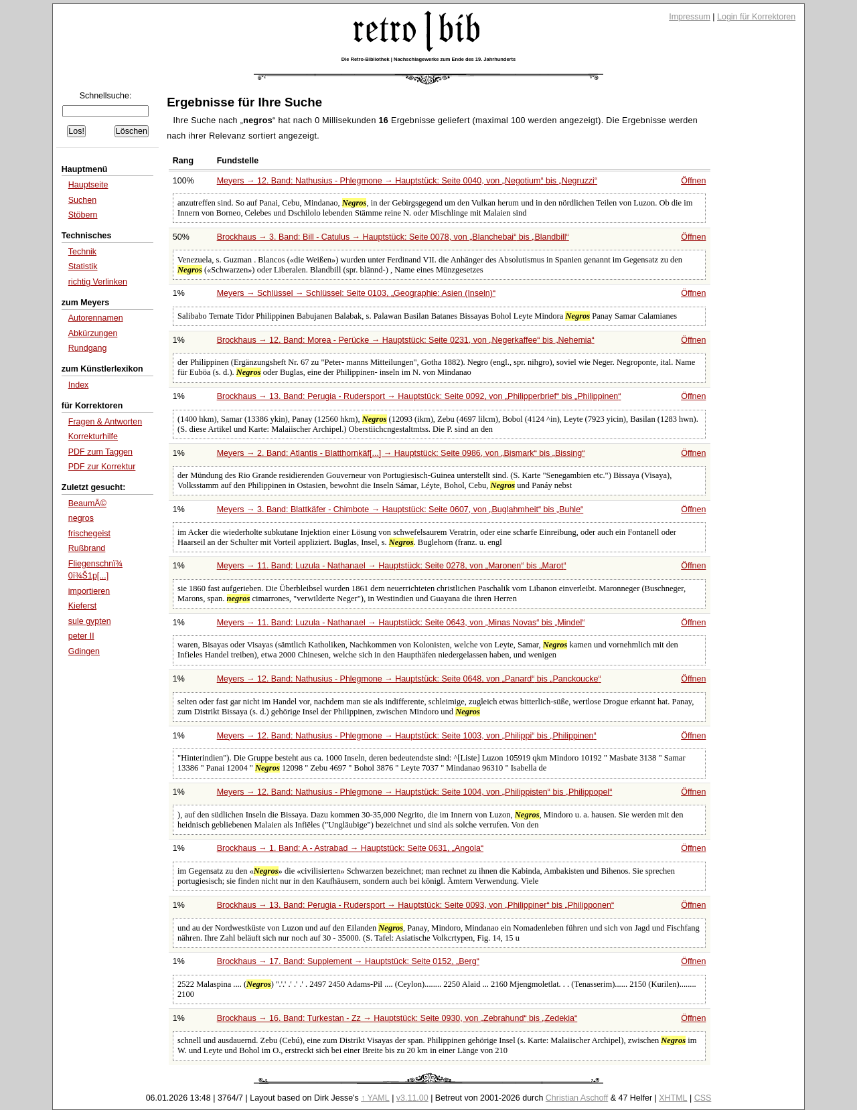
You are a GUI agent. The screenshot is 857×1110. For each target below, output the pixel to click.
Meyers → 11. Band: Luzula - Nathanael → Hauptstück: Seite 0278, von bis (391, 565)
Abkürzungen (93, 333)
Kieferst (82, 606)
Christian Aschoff (577, 1098)
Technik (82, 251)
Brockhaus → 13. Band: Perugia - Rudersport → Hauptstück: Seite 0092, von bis (419, 396)
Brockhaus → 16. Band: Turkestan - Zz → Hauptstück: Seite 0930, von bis (397, 1018)
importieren (89, 591)
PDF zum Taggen (100, 452)
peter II (81, 636)
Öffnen (693, 180)
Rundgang (87, 348)
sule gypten (89, 621)
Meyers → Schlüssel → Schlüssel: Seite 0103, (356, 293)
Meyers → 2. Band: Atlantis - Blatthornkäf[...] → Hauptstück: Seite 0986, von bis (401, 453)
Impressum (689, 16)
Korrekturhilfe (93, 436)
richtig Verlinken (97, 282)
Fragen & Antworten (105, 421)
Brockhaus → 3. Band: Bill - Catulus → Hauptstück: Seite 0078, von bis (393, 237)
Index (78, 385)
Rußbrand (87, 548)
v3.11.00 (412, 1098)
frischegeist (89, 533)
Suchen (82, 200)
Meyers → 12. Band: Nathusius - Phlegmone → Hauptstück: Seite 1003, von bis (407, 735)
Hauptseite (88, 184)
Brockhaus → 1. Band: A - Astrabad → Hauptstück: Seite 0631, (350, 848)
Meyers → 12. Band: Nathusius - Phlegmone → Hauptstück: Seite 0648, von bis (409, 679)
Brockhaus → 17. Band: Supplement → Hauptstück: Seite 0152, (348, 961)
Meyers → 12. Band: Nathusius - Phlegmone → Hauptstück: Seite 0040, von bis (407, 180)
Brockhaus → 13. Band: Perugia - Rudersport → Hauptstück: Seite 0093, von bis (415, 905)
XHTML (673, 1098)
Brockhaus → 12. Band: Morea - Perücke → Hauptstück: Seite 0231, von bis (406, 340)
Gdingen (84, 651)
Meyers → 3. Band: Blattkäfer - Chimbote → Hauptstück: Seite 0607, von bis (400, 509)
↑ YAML (375, 1098)
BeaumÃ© (87, 503)
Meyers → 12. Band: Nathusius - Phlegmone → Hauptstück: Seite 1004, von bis (415, 792)
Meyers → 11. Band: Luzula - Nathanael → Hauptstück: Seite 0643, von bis (401, 622)
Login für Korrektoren (756, 16)
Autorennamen (95, 318)
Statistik (83, 266)
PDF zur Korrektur (102, 466)
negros (81, 518)
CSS (703, 1098)
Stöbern (83, 215)
